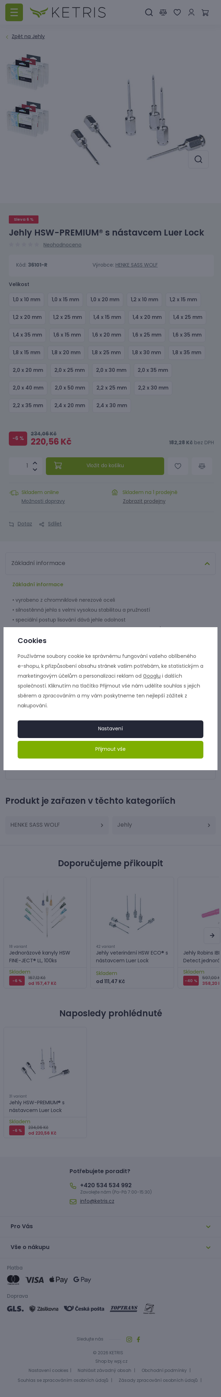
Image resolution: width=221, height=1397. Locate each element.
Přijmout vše (110, 749)
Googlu (152, 676)
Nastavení (110, 729)
